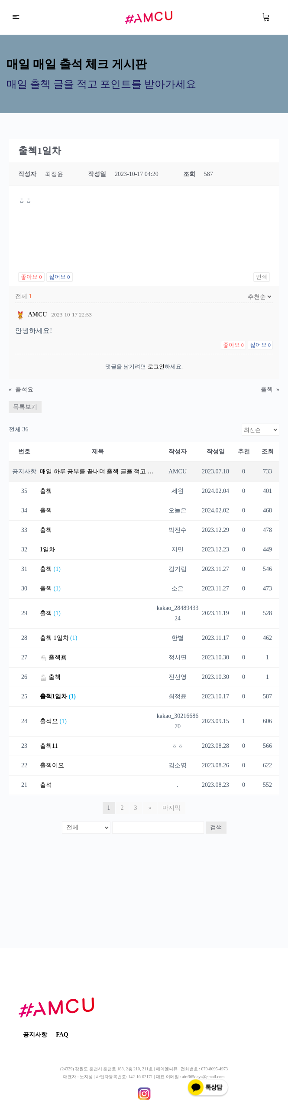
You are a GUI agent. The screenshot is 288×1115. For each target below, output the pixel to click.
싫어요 (59, 277)
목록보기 (25, 407)
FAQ (62, 1034)
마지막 (171, 808)
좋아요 (31, 277)
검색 (216, 827)
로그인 (156, 366)
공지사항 (35, 1034)
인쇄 (261, 277)
